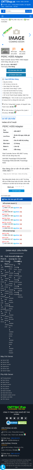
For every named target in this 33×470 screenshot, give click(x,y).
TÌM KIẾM (28, 11)
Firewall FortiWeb (16, 292)
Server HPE (5, 362)
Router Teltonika (20, 295)
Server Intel (5, 368)
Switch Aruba (7, 285)
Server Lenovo (6, 364)
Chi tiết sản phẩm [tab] (8, 119)
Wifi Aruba (2, 280)
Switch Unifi (7, 310)
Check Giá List (15, 75)
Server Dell (5, 360)
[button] (2, 44)
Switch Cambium (7, 304)
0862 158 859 (25, 1)
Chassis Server (6, 384)
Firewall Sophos (16, 286)
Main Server (5, 382)
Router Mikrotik (20, 288)
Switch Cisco (7, 272)
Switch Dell (7, 297)
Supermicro (5, 366)
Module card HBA (6, 397)
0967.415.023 (15, 453)
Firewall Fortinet (16, 273)
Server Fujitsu (5, 370)
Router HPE (20, 276)
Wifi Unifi (2, 301)
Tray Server (5, 388)
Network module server (8, 395)
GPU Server (5, 399)
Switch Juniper (7, 291)
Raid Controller (6, 390)
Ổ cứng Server (6, 378)
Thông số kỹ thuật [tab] (9, 122)
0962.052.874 (15, 438)
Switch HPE (7, 278)
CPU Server (5, 386)
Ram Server (5, 380)
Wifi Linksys (3, 313)
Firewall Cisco (16, 267)
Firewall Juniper (16, 280)
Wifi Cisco (2, 267)
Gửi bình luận (16, 191)
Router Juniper (20, 282)
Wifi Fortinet (3, 294)
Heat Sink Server (6, 393)
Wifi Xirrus (2, 319)
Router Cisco (20, 270)
